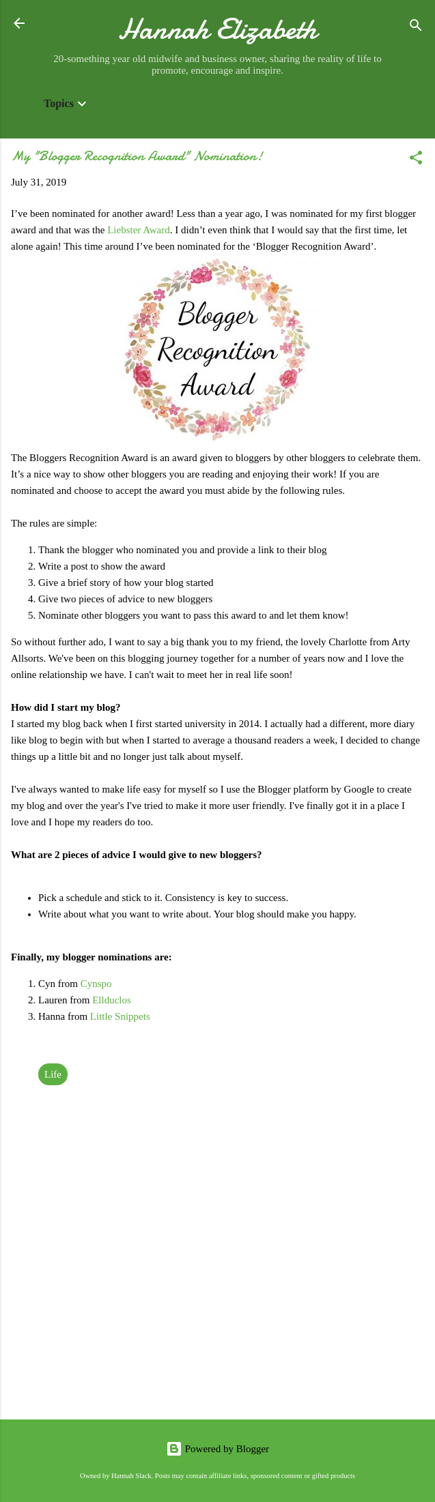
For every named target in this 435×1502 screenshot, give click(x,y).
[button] (416, 160)
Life (52, 1074)
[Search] (416, 27)
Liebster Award (138, 229)
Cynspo (96, 983)
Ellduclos (111, 1000)
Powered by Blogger (217, 1448)
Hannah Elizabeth (217, 29)
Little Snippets (121, 1016)
